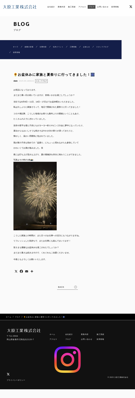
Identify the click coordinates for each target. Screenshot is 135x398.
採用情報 (118, 7)
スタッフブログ (41, 84)
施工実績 (70, 7)
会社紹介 (47, 7)
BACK (61, 290)
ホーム (53, 335)
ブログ (92, 7)
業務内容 (59, 7)
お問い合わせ (105, 7)
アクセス (82, 7)
